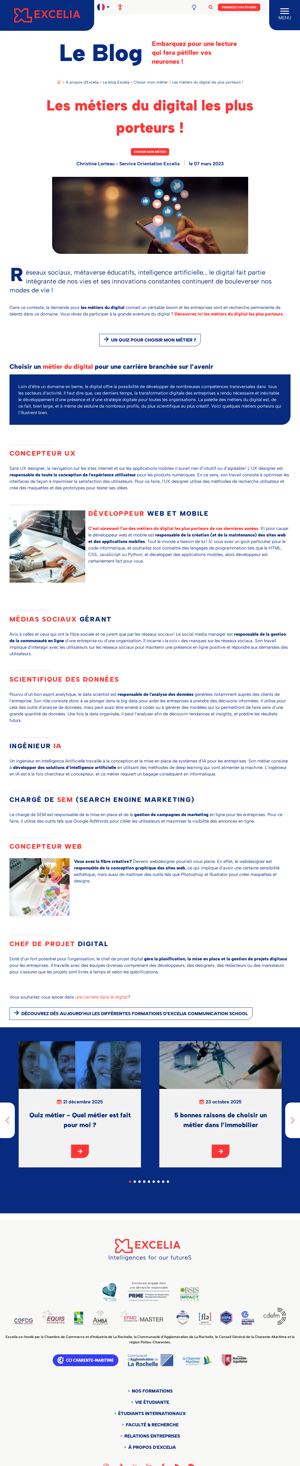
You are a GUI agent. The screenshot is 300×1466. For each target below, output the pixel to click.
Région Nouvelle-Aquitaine (234, 1360)
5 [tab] (149, 1181)
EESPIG (226, 1318)
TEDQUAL (183, 1317)
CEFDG (23, 1321)
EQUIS (53, 1317)
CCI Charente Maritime (85, 1360)
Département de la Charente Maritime (197, 1360)
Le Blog (100, 53)
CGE (248, 1318)
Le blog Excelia (116, 82)
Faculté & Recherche (152, 1424)
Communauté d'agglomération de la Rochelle (150, 1360)
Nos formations (152, 1391)
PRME (149, 1297)
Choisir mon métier (151, 82)
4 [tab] (144, 1181)
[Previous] (7, 1120)
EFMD (141, 1316)
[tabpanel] (80, 1104)
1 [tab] (130, 1181)
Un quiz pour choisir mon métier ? (153, 340)
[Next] (292, 1120)
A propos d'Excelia (82, 82)
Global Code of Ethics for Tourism (109, 1292)
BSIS (189, 1294)
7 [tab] (158, 1181)
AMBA (100, 1318)
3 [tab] (139, 1181)
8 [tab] (163, 1181)
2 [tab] (135, 1181)
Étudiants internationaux (152, 1413)
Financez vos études (239, 7)
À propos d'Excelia (152, 1447)
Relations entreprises (152, 1436)
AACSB (78, 1318)
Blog (196, 7)
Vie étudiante (152, 1402)
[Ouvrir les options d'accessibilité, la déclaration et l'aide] (120, 7)
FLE (205, 1319)
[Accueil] (47, 15)
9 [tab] (168, 1181)
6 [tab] (154, 1181)
